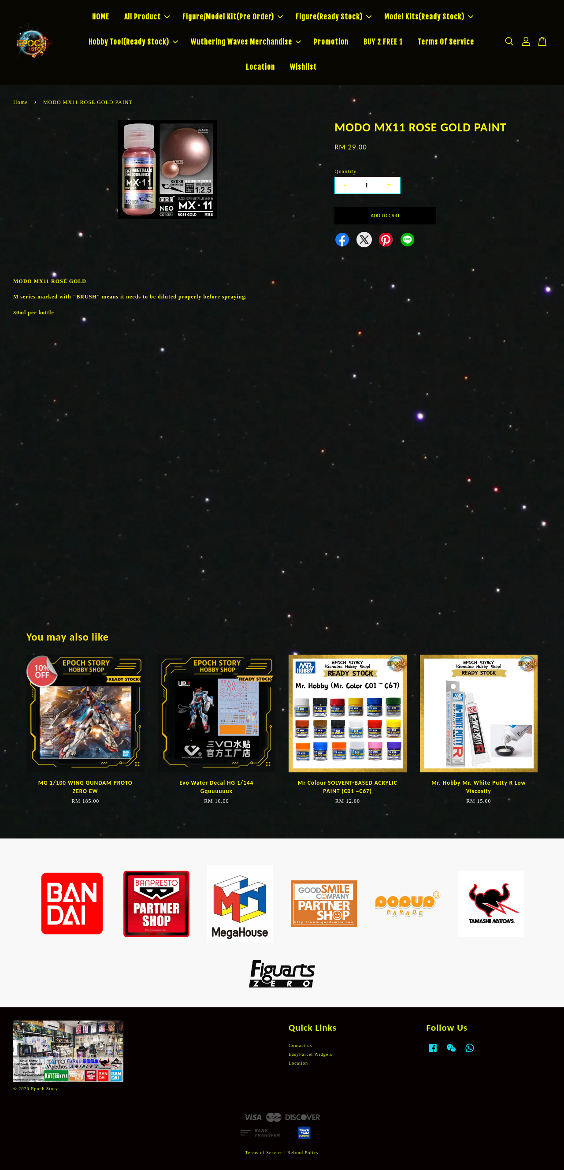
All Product (147, 16)
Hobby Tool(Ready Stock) (133, 41)
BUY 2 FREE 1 (383, 41)
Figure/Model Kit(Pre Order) (232, 16)
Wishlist (303, 67)
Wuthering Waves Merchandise (246, 41)
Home (20, 102)
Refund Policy (303, 1152)
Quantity (345, 171)
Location (260, 67)
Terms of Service (263, 1152)
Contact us (300, 1045)
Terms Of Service (446, 41)
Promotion (331, 41)
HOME (100, 16)
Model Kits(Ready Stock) (428, 16)
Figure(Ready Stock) (333, 16)
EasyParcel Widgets (310, 1054)
